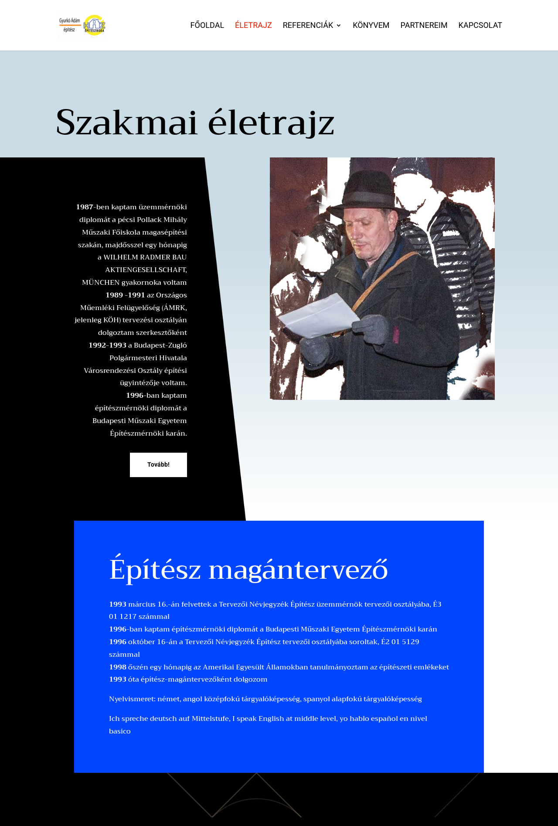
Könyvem (371, 26)
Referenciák (308, 26)
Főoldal (207, 26)
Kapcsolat (480, 26)
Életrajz (253, 26)
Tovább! (158, 464)
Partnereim (424, 26)
